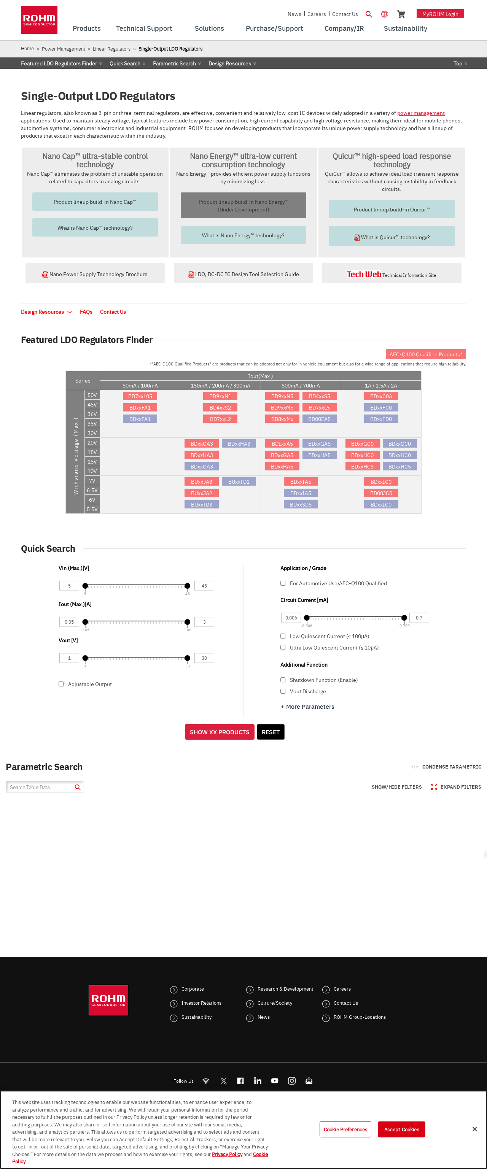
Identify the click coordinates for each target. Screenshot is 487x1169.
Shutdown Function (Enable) (354, 679)
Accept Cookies (401, 1129)
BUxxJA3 (201, 481)
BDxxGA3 (202, 443)
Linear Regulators (112, 48)
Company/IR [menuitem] (344, 28)
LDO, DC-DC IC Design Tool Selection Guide (243, 274)
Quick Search (125, 63)
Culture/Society (275, 1002)
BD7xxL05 (140, 396)
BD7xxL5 (319, 407)
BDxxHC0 (362, 455)
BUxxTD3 (201, 504)
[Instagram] (292, 1081)
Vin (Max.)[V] (74, 568)
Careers (316, 13)
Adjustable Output (136, 686)
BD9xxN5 (282, 396)
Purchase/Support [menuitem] (274, 28)
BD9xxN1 (220, 396)
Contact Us (345, 13)
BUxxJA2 (201, 493)
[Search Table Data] (45, 787)
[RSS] (206, 1081)
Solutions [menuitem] (209, 28)
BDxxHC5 (362, 466)
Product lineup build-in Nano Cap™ (95, 201)
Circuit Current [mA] (304, 600)
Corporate (192, 988)
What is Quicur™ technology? (392, 237)
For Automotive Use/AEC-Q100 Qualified (354, 585)
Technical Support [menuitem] (144, 28)
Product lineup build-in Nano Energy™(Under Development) (243, 205)
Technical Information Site (392, 274)
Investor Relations (201, 1002)
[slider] (85, 586)
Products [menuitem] (87, 28)
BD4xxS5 (319, 396)
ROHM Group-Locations (360, 1016)
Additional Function (304, 664)
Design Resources (229, 63)
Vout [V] (68, 640)
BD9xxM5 (282, 407)
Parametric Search (174, 63)
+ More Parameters (307, 706)
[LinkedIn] (258, 1081)
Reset (271, 731)
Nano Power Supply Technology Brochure (95, 274)
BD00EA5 (319, 418)
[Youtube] (275, 1081)
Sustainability (196, 1016)
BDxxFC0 (381, 407)
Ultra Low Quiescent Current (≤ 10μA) (354, 647)
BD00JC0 (381, 493)
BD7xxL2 (220, 418)
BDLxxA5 (282, 443)
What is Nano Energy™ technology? (243, 235)
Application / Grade (303, 568)
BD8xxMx (282, 418)
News (294, 13)
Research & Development (286, 988)
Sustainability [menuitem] (405, 28)
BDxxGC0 (362, 443)
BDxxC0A (381, 396)
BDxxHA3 (202, 455)
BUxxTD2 (239, 481)
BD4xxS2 (220, 407)
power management (421, 112)
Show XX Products (220, 731)
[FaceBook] (240, 1081)
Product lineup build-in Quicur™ (392, 209)
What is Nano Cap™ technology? (95, 227)
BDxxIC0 (381, 481)
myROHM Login (440, 13)
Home (27, 48)
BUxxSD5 (301, 504)
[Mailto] (309, 1081)
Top (458, 63)
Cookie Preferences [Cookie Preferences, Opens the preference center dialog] (345, 1129)
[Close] (474, 1129)
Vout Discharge (354, 691)
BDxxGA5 (282, 455)
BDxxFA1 (140, 407)
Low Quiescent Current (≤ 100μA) (354, 636)
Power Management (63, 48)
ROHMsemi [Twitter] (223, 1081)
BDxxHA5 (282, 466)
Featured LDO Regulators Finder (59, 63)
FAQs (86, 311)
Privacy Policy (227, 1153)
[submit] (76, 788)
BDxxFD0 (381, 418)
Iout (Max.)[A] (75, 604)
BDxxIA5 (300, 481)
